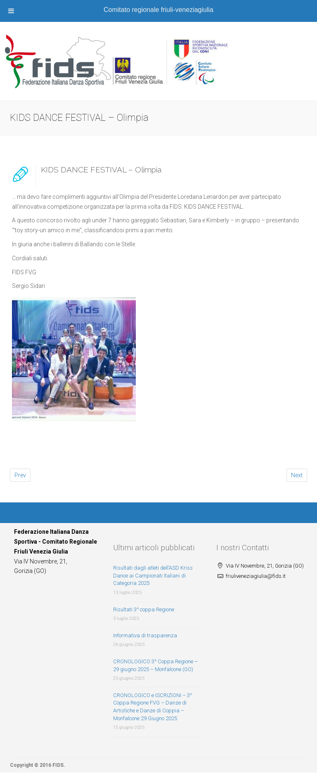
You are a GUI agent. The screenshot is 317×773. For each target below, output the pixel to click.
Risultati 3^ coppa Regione (143, 609)
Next (297, 475)
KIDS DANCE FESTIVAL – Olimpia (101, 169)
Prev (20, 475)
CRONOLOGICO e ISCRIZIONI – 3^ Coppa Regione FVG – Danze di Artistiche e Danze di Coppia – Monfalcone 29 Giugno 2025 (152, 706)
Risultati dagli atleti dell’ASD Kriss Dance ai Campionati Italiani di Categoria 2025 (153, 575)
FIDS (58, 765)
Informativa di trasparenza (145, 635)
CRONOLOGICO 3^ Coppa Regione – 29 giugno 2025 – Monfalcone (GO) (155, 665)
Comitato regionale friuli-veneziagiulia (158, 9)
